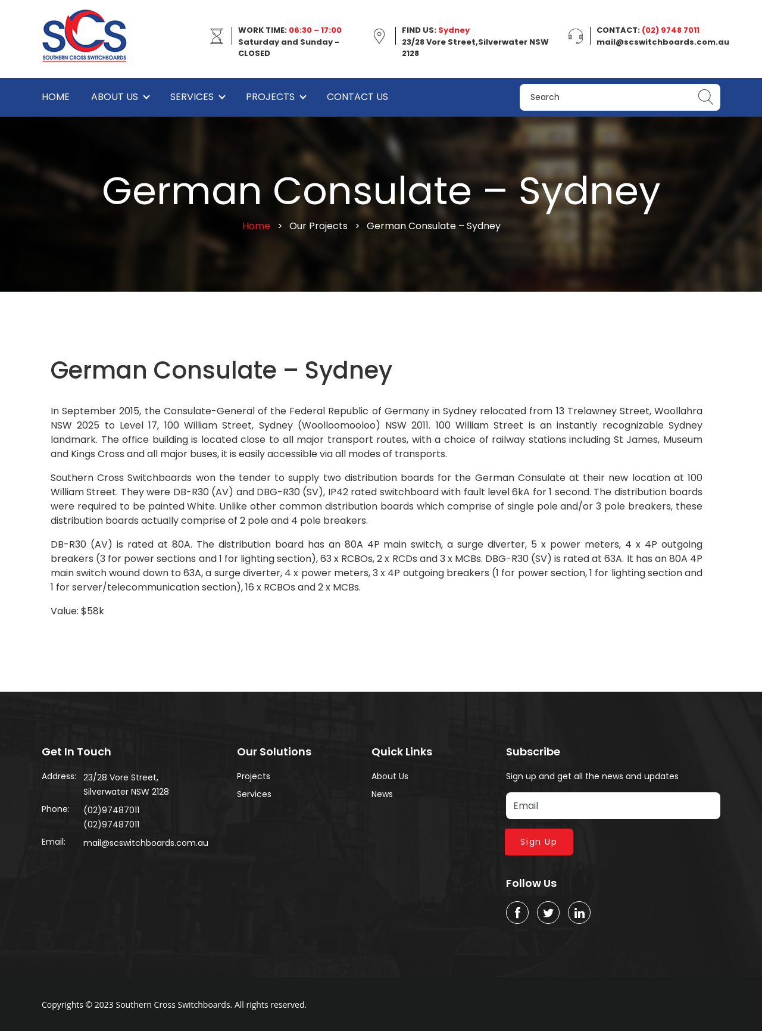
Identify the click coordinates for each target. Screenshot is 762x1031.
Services (192, 97)
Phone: (56, 809)
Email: (53, 842)
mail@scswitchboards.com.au (145, 843)
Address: (59, 776)
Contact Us (357, 97)
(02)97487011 (111, 810)
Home (56, 97)
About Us (114, 97)
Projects (270, 97)
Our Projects (318, 226)
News (382, 794)
